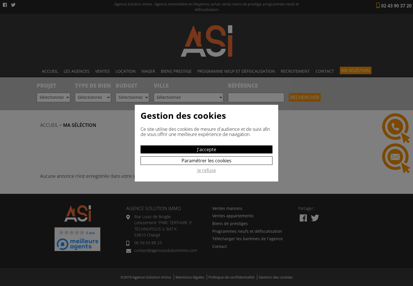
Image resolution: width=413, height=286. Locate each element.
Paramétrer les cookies (206, 160)
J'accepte (206, 149)
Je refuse (206, 170)
